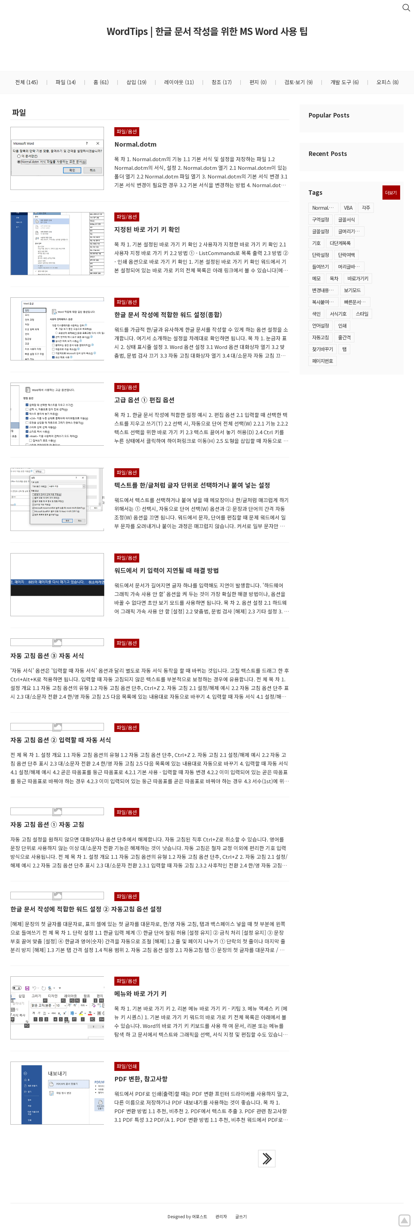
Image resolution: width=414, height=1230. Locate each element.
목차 (334, 278)
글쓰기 (241, 1216)
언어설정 (320, 325)
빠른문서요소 (356, 301)
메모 (316, 278)
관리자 (221, 1216)
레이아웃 (178, 82)
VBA (348, 207)
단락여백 (346, 254)
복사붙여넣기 (324, 301)
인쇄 (342, 325)
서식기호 (338, 313)
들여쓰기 (320, 266)
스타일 (362, 313)
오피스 (387, 82)
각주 (366, 207)
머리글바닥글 (350, 266)
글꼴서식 (346, 219)
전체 (26, 82)
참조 (221, 82)
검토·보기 (298, 82)
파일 (65, 82)
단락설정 (320, 254)
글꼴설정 (320, 231)
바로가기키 (357, 278)
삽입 (136, 82)
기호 (316, 242)
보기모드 (352, 290)
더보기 (391, 192)
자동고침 (320, 337)
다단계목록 (340, 242)
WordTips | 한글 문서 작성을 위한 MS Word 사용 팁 (207, 31)
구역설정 (320, 219)
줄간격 (344, 337)
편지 (257, 82)
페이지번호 (322, 360)
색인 (316, 313)
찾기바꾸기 (322, 349)
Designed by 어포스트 (187, 1216)
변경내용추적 (324, 290)
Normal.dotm (325, 207)
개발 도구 (344, 82)
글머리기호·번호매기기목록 (351, 231)
